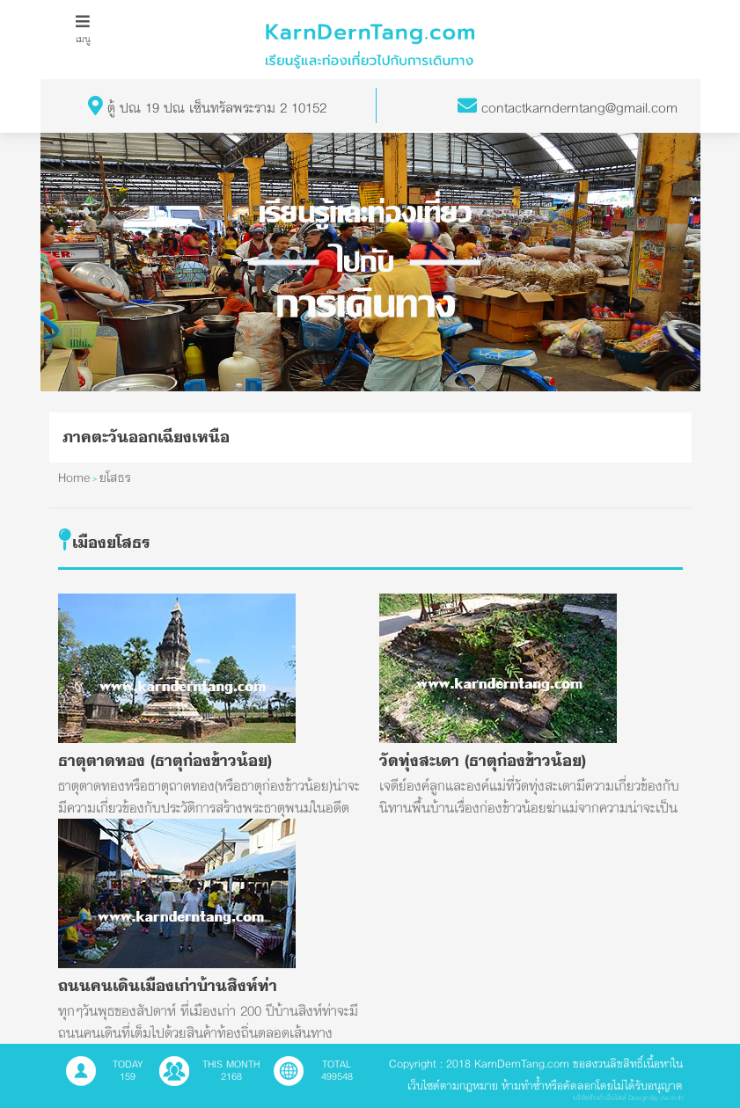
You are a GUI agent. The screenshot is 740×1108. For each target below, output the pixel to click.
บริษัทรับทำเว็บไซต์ (599, 1098)
